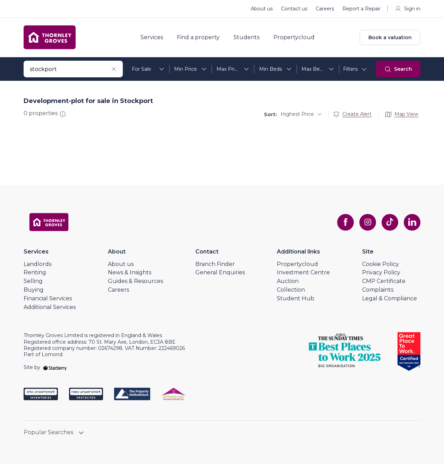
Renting (35, 272)
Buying (34, 289)
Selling (33, 281)
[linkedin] (412, 222)
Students (246, 37)
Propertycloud (294, 37)
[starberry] (55, 367)
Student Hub (295, 298)
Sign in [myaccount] (407, 8)
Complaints (377, 289)
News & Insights (129, 272)
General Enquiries (220, 272)
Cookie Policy (380, 264)
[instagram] (367, 222)
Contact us (294, 9)
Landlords (37, 264)
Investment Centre (303, 272)
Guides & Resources (135, 281)
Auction (288, 281)
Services (151, 37)
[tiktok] (390, 222)
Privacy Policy (381, 272)
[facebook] (345, 222)
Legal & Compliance (389, 298)
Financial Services (48, 298)
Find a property (198, 37)
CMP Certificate (383, 281)
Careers (325, 9)
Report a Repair (361, 9)
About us (262, 9)
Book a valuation (390, 37)
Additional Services (50, 307)
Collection (291, 289)
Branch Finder (215, 264)
